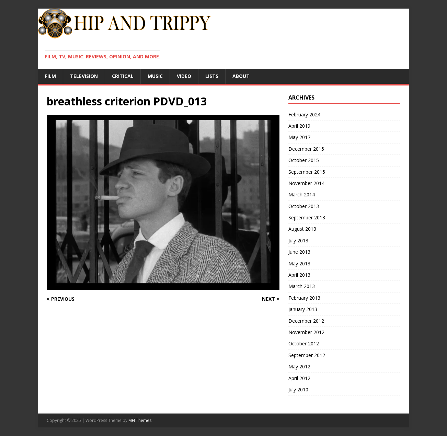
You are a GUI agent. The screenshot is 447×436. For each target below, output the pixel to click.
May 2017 (299, 137)
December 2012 (306, 321)
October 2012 (303, 343)
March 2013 (301, 286)
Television (84, 76)
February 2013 (304, 298)
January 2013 (302, 309)
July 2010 (298, 389)
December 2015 (306, 149)
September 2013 (306, 217)
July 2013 (298, 240)
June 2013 (299, 252)
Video (184, 76)
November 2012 (306, 332)
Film (50, 76)
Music (155, 76)
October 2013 (303, 206)
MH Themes (139, 420)
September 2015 (306, 172)
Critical (123, 76)
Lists (211, 76)
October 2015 (303, 160)
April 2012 (299, 378)
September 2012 (306, 355)
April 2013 (299, 275)
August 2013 (302, 229)
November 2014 (306, 183)
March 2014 (301, 194)
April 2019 (299, 126)
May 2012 (299, 366)
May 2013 (299, 263)
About (241, 76)
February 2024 (304, 114)
